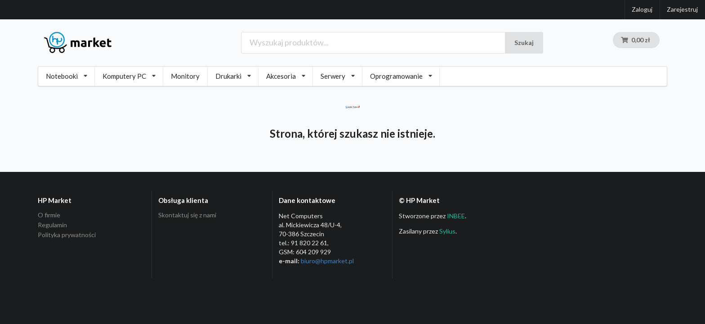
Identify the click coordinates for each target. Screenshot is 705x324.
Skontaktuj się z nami (187, 215)
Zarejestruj (682, 9)
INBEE (456, 216)
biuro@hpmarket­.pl (327, 261)
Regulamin (52, 225)
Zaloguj (642, 9)
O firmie (49, 215)
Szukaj (524, 42)
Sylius (447, 231)
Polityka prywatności (67, 234)
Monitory (185, 76)
